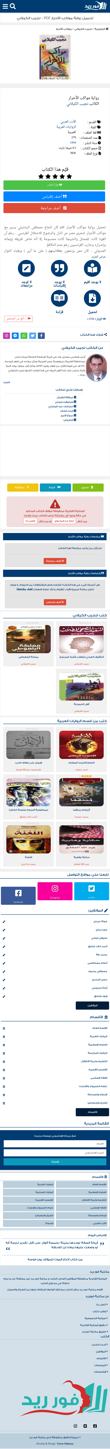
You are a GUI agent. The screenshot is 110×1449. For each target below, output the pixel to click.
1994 (73, 143)
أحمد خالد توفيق (55, 946)
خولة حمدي (55, 921)
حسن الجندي (55, 980)
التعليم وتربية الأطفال (55, 1061)
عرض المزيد (98, 257)
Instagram (55, 897)
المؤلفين (95, 910)
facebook (18, 902)
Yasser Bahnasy (65, 1444)
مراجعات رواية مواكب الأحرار (86, 536)
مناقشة (23, 487)
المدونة (49, 1223)
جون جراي (55, 930)
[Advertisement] (55, 451)
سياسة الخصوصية (96, 1318)
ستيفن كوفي (55, 938)
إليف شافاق (55, 996)
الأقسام (96, 1017)
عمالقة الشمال (66, 397)
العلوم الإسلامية (55, 1045)
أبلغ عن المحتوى (18, 318)
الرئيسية (101, 29)
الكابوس (69, 420)
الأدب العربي (68, 122)
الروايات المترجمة (55, 1053)
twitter (91, 897)
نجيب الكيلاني (83, 29)
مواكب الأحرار (64, 29)
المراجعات (101, 1365)
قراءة (55, 487)
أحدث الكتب (100, 1345)
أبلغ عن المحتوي (64, 521)
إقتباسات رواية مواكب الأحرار (86, 573)
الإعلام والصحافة (55, 1094)
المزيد (6, 382)
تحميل (88, 487)
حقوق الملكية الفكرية (94, 1325)
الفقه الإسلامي (55, 1078)
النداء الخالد (68, 411)
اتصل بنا (102, 1304)
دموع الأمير (68, 415)
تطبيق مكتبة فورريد (95, 1332)
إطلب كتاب (100, 1311)
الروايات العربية (66, 127)
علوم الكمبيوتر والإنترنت (55, 1086)
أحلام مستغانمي (55, 963)
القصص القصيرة (55, 1070)
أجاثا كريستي (55, 988)
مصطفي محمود (55, 971)
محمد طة (55, 955)
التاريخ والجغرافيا (55, 1103)
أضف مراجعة (54, 208)
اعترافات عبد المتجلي (62, 406)
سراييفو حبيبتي (65, 402)
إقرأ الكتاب (54, 185)
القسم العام (55, 1028)
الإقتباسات (101, 1372)
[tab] (88, 272)
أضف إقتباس (54, 196)
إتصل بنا (30, 521)
